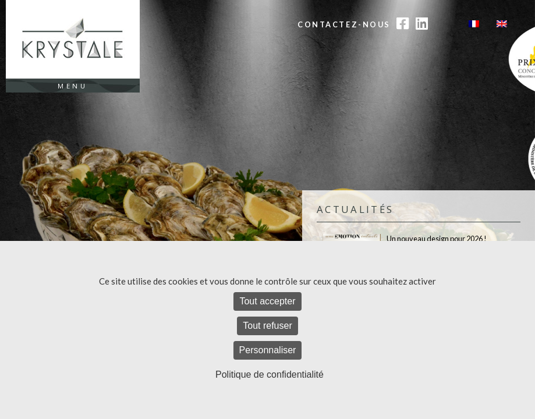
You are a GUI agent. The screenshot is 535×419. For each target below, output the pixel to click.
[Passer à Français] (474, 23)
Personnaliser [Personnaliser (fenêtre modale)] (267, 350)
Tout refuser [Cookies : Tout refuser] (267, 326)
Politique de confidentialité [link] (269, 374)
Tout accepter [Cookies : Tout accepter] (267, 301)
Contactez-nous (344, 24)
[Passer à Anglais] (502, 23)
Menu (72, 85)
